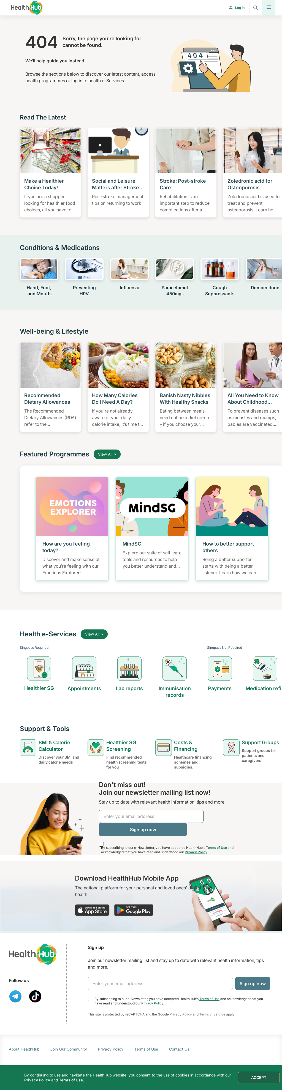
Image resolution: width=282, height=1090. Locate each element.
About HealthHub (24, 1049)
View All (107, 454)
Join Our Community (68, 1049)
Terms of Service (212, 1014)
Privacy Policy (196, 852)
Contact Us (179, 1049)
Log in (240, 8)
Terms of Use (216, 848)
